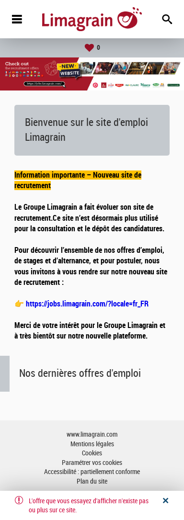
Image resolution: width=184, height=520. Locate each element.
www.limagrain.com (92, 434)
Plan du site (92, 481)
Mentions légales (92, 444)
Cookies (92, 453)
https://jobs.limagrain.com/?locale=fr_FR (87, 303)
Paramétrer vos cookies (92, 463)
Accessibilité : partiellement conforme (92, 472)
